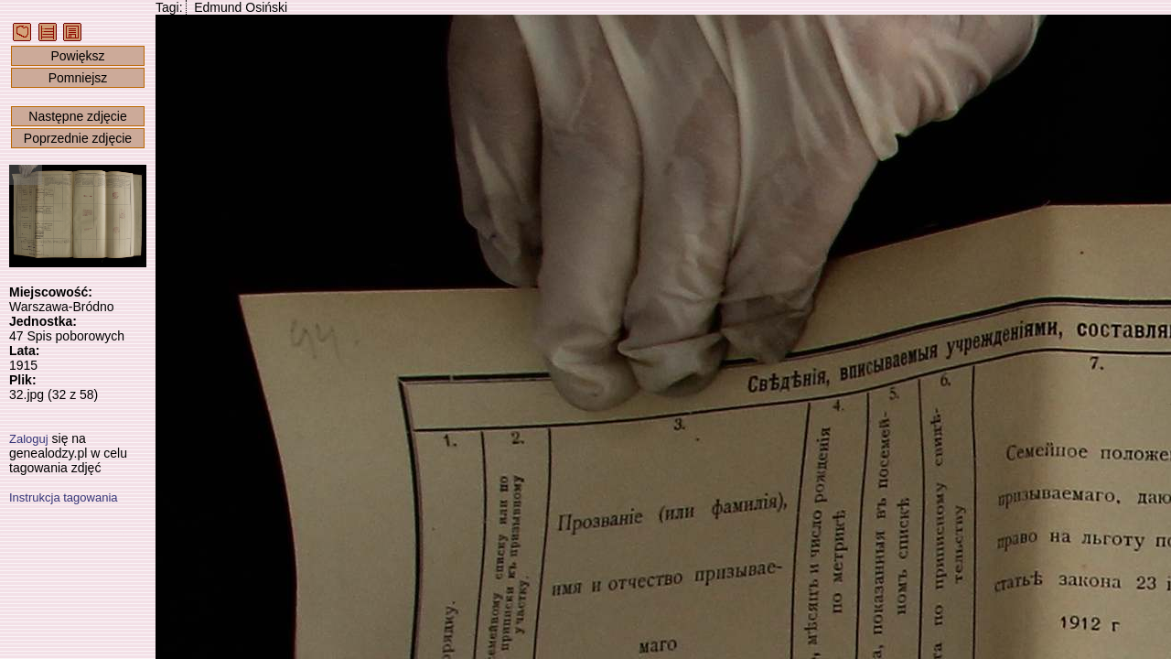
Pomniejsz (78, 77)
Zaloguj (28, 439)
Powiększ (77, 56)
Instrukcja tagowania (63, 497)
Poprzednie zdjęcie (78, 138)
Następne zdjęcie (77, 116)
